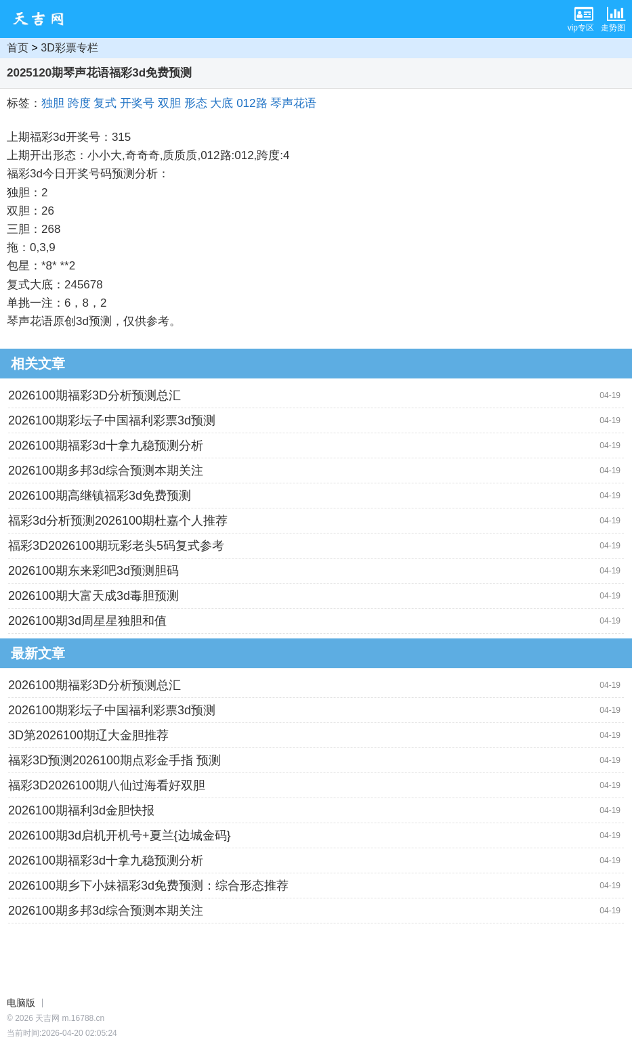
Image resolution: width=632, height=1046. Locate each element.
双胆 (169, 103)
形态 (195, 103)
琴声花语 (293, 103)
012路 (251, 103)
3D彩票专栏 (69, 47)
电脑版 (21, 1002)
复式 (105, 103)
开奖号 (137, 103)
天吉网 (43, 19)
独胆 (52, 103)
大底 (221, 103)
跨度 (79, 103)
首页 (17, 47)
